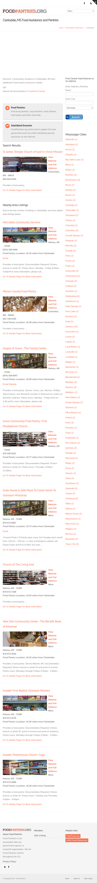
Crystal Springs (74, 235)
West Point (72, 524)
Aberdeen (71, 144)
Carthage (71, 205)
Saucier (70, 473)
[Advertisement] (48, 50)
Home (61, 28)
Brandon (71, 175)
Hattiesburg (72, 296)
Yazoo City (72, 544)
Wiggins (70, 529)
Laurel (70, 336)
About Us (77, 878)
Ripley (70, 463)
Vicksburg (71, 498)
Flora (69, 256)
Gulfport (70, 286)
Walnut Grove (73, 514)
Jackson (71, 326)
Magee (70, 362)
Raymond (71, 458)
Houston (71, 316)
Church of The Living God (18, 564)
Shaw (69, 478)
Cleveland (71, 215)
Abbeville (71, 139)
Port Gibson (72, 443)
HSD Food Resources (76, 840)
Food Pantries (25, 13)
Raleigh (70, 453)
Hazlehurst (72, 301)
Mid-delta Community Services (21, 222)
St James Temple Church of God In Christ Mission (33, 152)
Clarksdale (72, 210)
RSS (4, 866)
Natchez (71, 387)
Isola (69, 321)
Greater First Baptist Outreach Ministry (26, 690)
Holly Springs (73, 306)
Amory (70, 149)
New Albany (72, 397)
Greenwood (72, 276)
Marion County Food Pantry (19, 291)
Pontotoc (71, 428)
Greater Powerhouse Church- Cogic (24, 755)
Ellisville (70, 245)
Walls (69, 503)
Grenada (71, 281)
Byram (70, 195)
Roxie (69, 468)
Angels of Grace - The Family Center (24, 348)
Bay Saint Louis (74, 159)
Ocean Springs (74, 402)
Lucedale (71, 357)
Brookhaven (72, 180)
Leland (70, 342)
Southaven (72, 483)
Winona (70, 534)
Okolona (71, 407)
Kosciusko (71, 331)
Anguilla (70, 154)
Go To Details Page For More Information (22, 190)
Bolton (70, 170)
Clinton (70, 220)
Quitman (71, 448)
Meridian (71, 382)
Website (12, 384)
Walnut (70, 508)
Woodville (71, 539)
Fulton (70, 266)
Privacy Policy (9, 861)
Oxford (70, 417)
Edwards (71, 240)
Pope (69, 433)
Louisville (71, 352)
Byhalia (70, 190)
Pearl (69, 422)
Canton (70, 200)
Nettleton (71, 392)
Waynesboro (73, 519)
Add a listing (40, 835)
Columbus (71, 230)
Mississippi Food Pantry (74, 28)
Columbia (71, 225)
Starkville (71, 488)
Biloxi (69, 164)
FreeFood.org (72, 836)
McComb (71, 372)
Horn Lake (72, 311)
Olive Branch (73, 412)
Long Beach (72, 347)
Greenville (71, 271)
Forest (70, 261)
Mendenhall (72, 377)
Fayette (70, 250)
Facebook (8, 866)
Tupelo (70, 493)
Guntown (71, 291)
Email (5, 258)
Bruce (69, 185)
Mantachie (72, 367)
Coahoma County (36, 91)
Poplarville (72, 438)
